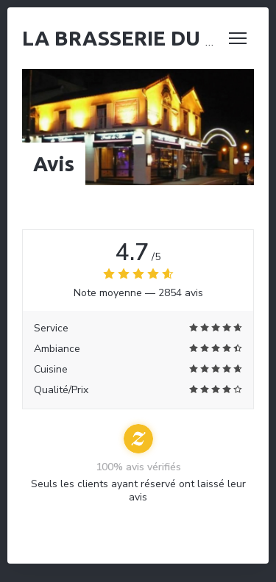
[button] (238, 38)
